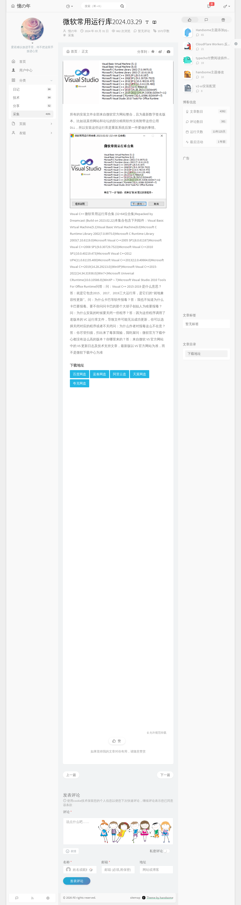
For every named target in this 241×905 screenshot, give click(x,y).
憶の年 (72, 31)
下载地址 (194, 353)
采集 (32, 114)
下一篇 (165, 775)
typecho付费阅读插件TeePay (216, 58)
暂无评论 (144, 31)
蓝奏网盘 (99, 374)
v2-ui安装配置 (206, 86)
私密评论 (156, 851)
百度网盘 (79, 374)
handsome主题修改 (210, 72)
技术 (32, 97)
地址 (143, 862)
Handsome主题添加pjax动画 (216, 30)
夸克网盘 (79, 383)
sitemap (135, 898)
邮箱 (105, 862)
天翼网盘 (139, 374)
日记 (32, 89)
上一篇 (71, 775)
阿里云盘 (119, 374)
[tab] (189, 20)
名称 (67, 862)
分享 (32, 106)
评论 (67, 812)
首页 (71, 51)
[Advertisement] (118, 554)
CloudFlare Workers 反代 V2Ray (218, 44)
